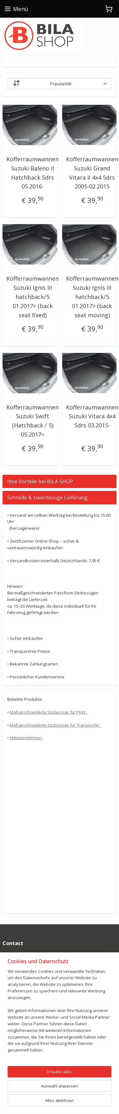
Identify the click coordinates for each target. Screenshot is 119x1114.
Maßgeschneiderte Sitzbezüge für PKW (48, 712)
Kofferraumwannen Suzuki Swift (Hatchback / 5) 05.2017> (32, 420)
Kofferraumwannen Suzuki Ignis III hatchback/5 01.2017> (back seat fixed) (32, 297)
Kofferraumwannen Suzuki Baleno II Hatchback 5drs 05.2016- (32, 172)
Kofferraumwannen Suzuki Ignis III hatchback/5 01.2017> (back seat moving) (92, 297)
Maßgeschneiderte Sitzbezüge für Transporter (56, 725)
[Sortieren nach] (59, 83)
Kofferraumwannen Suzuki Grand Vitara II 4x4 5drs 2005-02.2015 (92, 172)
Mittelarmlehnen (26, 738)
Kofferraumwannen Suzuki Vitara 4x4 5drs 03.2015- (92, 416)
